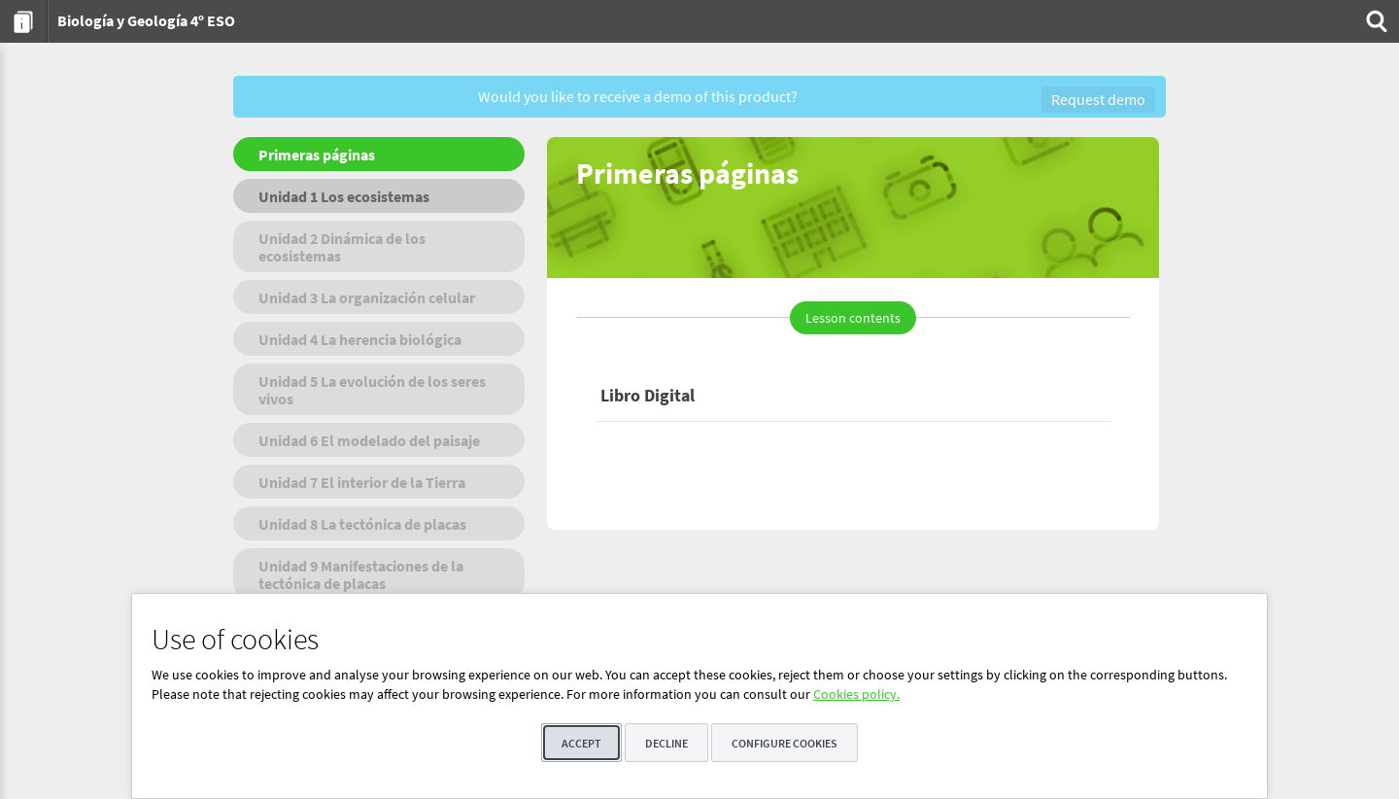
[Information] (24, 21)
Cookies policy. (856, 694)
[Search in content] (1374, 21)
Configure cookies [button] (784, 743)
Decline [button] (666, 743)
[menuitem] (24, 21)
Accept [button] (581, 743)
